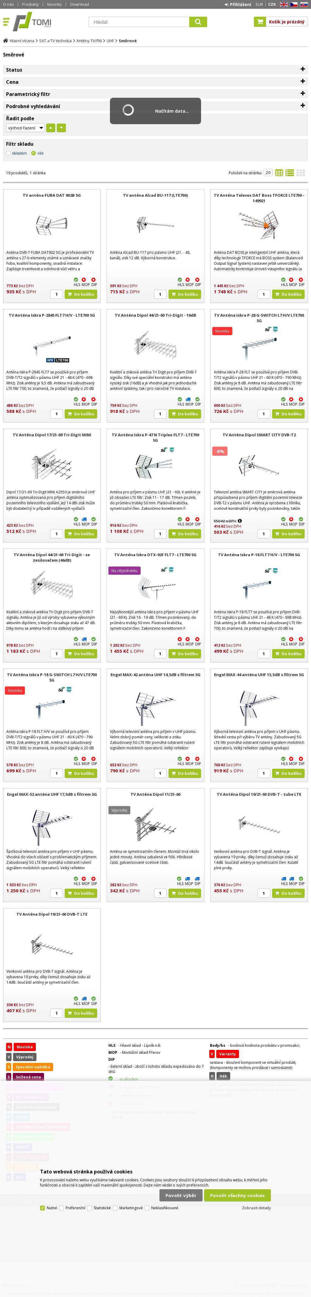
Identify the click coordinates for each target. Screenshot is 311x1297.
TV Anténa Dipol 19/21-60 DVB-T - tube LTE (259, 794)
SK (303, 4)
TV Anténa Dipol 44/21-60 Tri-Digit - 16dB (155, 315)
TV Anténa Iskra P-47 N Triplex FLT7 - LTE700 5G (155, 437)
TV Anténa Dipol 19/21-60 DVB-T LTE (51, 914)
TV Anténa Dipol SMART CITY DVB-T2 (259, 434)
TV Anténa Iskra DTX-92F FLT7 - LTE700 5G (155, 554)
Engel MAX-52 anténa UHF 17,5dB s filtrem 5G (52, 794)
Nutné (52, 1207)
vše (40, 153)
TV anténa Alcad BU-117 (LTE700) (155, 195)
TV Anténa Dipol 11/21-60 (155, 794)
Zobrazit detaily (256, 1207)
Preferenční (75, 1207)
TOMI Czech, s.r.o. (48, 21)
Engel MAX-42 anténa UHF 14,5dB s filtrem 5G (155, 674)
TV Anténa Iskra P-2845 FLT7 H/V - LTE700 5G (52, 315)
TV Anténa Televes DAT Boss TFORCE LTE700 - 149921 (259, 197)
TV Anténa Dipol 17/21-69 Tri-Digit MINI (52, 434)
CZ (292, 4)
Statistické (102, 1207)
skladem (19, 153)
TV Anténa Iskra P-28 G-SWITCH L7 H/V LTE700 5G (259, 317)
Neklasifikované (164, 1207)
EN (282, 4)
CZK (272, 4)
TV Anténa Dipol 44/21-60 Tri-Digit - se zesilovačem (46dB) (52, 557)
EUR (259, 4)
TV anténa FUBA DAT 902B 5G (52, 195)
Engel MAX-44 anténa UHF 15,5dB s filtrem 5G (259, 674)
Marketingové (131, 1207)
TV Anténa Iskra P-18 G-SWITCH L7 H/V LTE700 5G (52, 677)
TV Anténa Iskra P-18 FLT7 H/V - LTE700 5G (259, 554)
